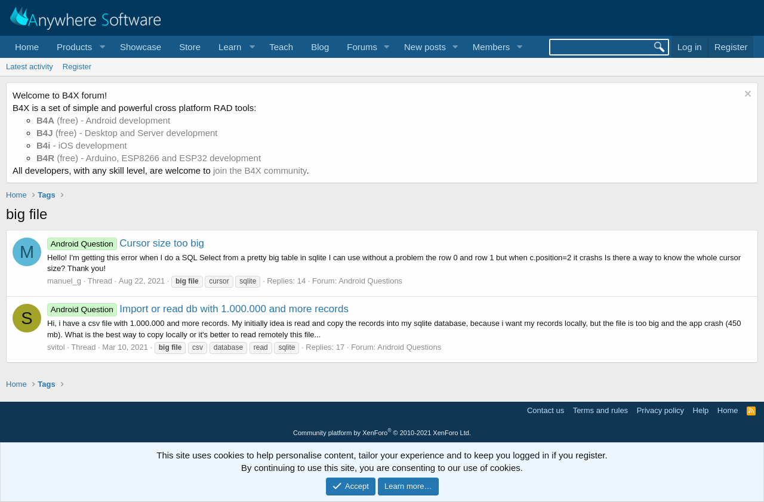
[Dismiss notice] (746, 95)
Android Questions (370, 280)
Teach (281, 47)
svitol (56, 347)
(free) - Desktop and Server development (127, 133)
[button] (79, 47)
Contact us (545, 410)
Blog (320, 47)
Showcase (140, 47)
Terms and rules (600, 410)
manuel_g (64, 280)
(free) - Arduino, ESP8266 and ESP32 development (148, 158)
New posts (425, 47)
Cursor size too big (125, 243)
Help (701, 410)
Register (77, 66)
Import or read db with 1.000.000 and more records (198, 309)
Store (190, 47)
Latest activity (29, 66)
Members (491, 47)
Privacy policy (660, 410)
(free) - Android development (103, 120)
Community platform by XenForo (382, 432)
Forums (362, 47)
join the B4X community (259, 170)
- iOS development (81, 145)
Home (27, 47)
